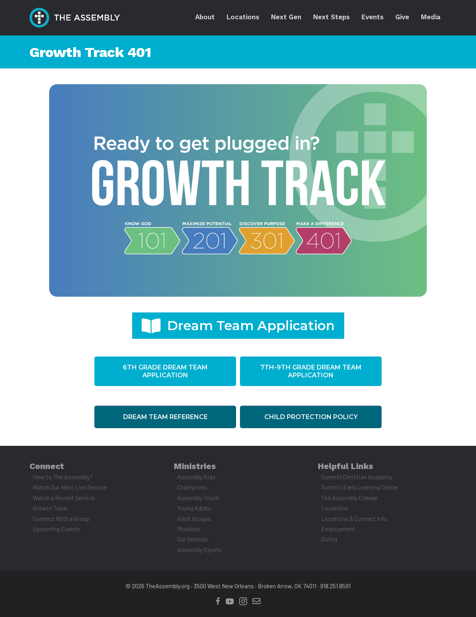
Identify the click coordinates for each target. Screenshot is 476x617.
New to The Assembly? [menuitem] (63, 476)
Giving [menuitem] (329, 539)
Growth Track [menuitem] (50, 508)
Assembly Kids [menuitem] (196, 476)
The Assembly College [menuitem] (349, 497)
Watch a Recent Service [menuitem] (64, 497)
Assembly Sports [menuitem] (199, 549)
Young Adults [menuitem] (194, 508)
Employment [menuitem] (338, 528)
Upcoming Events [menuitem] (56, 528)
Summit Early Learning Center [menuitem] (360, 487)
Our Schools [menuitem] (192, 539)
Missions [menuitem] (189, 528)
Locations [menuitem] (334, 508)
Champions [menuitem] (192, 487)
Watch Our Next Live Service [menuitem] (70, 487)
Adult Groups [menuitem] (194, 518)
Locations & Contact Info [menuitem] (354, 518)
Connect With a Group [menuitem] (61, 518)
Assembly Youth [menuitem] (198, 497)
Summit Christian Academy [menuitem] (356, 476)
